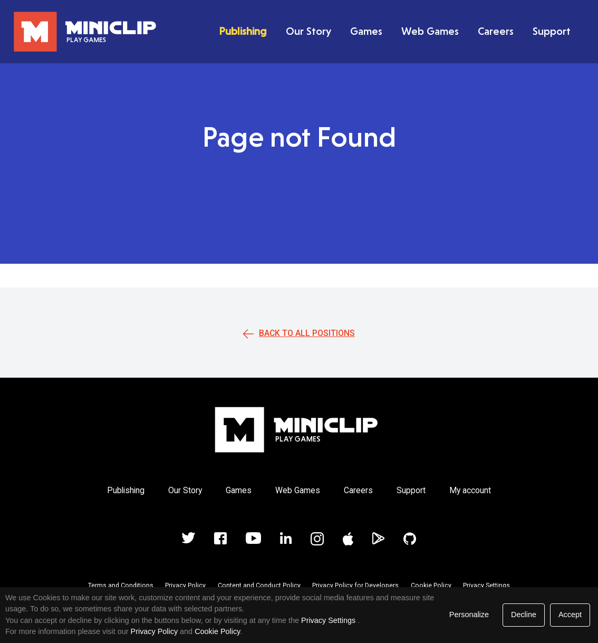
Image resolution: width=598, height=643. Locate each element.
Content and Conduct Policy (259, 585)
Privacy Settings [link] (328, 620)
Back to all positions (307, 333)
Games (366, 31)
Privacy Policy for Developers (355, 585)
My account (470, 490)
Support (552, 31)
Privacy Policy (185, 585)
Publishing (243, 31)
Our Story (308, 31)
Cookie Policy (431, 585)
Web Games (430, 31)
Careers (496, 31)
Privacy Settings (486, 585)
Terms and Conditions (120, 585)
